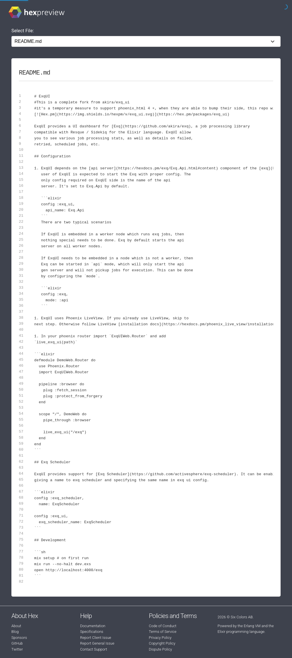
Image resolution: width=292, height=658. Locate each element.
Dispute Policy (160, 649)
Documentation (92, 626)
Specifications (91, 631)
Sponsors (19, 637)
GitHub (17, 643)
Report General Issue (97, 643)
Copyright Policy (162, 643)
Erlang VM (252, 626)
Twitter (17, 649)
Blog (15, 631)
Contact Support (93, 649)
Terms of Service (163, 631)
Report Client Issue (95, 637)
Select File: (22, 30)
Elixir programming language (241, 631)
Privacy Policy (160, 637)
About (16, 626)
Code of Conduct (163, 626)
